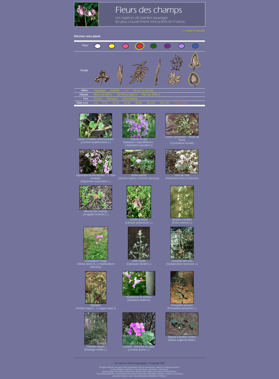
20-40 (127, 102)
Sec (126, 90)
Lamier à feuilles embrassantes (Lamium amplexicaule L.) (96, 139)
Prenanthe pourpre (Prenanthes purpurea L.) (182, 305)
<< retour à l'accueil (193, 30)
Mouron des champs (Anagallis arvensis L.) (95, 211)
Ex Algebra (141, 363)
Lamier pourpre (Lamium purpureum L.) (138, 220)
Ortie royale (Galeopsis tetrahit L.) (138, 261)
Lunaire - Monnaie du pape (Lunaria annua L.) (138, 347)
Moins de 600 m (103, 94)
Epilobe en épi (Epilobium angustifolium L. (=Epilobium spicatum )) (138, 141)
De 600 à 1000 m (127, 94)
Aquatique (99, 90)
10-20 (115, 102)
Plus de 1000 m (151, 94)
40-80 (138, 102)
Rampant (112, 98)
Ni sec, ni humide (143, 90)
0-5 (95, 102)
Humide (114, 90)
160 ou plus (181, 102)
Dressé (98, 98)
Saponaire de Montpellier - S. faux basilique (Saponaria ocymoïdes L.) (95, 177)
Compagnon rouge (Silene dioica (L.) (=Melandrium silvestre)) (95, 263)
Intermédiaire (130, 98)
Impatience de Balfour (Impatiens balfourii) (138, 297)
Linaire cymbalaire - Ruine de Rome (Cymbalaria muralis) (182, 139)
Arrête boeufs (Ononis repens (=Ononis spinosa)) (138, 175)
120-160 (164, 102)
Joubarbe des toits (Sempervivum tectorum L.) (182, 261)
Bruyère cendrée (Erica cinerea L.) (182, 220)
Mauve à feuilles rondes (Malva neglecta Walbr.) (182, 337)
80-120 (151, 102)
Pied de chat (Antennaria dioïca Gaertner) (182, 175)
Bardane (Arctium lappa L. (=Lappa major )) (96, 305)
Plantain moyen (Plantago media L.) (95, 347)
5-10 (104, 102)
